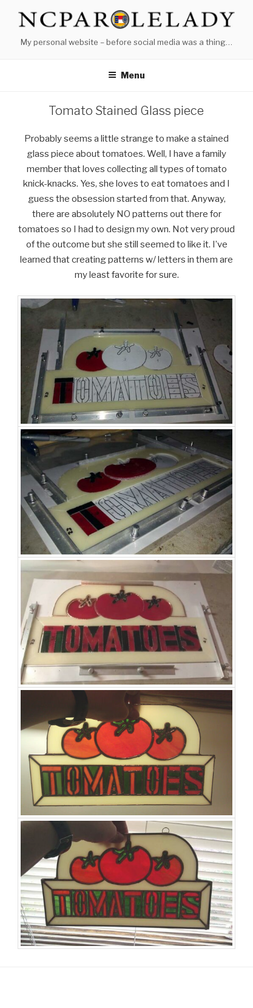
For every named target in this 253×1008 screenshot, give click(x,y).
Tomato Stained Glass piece (126, 110)
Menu (126, 75)
